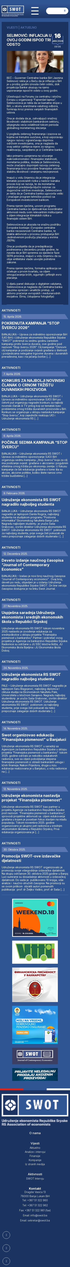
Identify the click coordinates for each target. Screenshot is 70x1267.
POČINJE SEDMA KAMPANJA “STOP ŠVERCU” (34, 444)
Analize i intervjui (35, 1151)
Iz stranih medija (35, 1164)
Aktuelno (35, 1147)
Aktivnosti (11, 310)
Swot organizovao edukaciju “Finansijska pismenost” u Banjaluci (34, 737)
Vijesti (35, 1143)
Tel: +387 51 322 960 (35, 1200)
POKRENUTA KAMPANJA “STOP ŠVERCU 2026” (31, 325)
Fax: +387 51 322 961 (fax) (35, 1210)
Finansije (35, 1156)
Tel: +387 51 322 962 (35, 1205)
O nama (35, 1133)
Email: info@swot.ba (35, 1215)
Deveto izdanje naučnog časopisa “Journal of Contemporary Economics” (32, 565)
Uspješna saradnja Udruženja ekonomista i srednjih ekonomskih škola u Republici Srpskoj (32, 617)
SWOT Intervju (35, 1178)
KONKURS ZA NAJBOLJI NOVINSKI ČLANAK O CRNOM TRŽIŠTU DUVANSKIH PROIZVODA (33, 385)
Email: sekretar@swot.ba (35, 1220)
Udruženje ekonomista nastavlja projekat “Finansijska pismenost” (32, 797)
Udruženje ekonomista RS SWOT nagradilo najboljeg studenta (31, 502)
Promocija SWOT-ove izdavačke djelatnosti (31, 858)
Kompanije (35, 1160)
